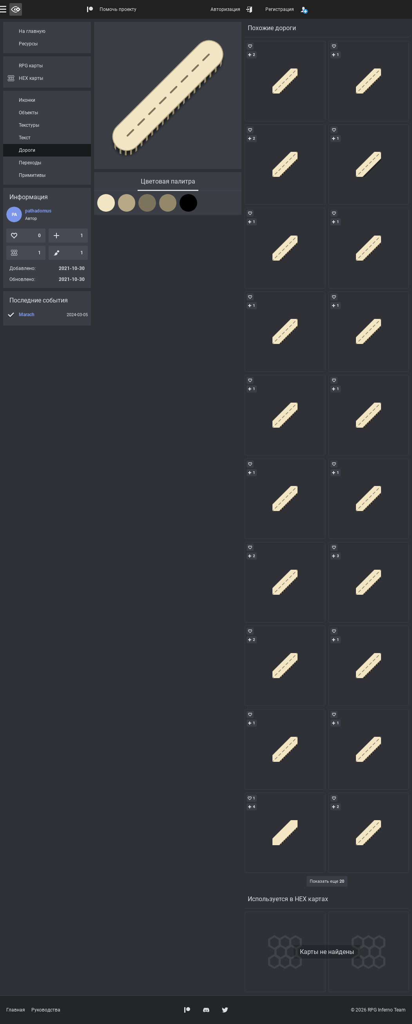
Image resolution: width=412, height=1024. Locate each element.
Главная (15, 1010)
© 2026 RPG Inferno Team (378, 1010)
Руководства (45, 1010)
